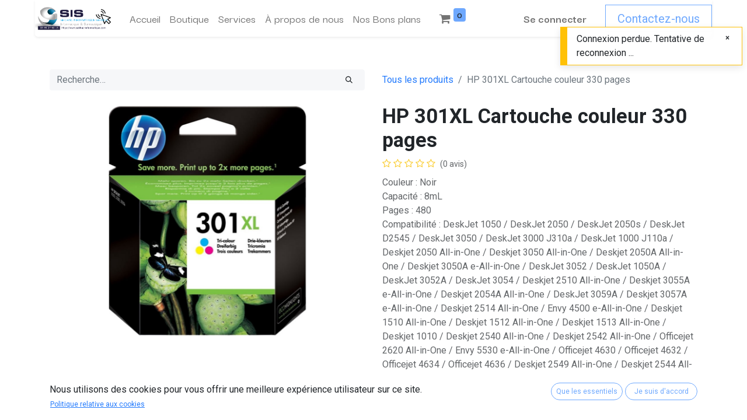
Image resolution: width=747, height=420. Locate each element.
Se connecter (555, 18)
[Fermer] (727, 37)
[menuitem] (145, 18)
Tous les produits (417, 79)
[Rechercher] (349, 79)
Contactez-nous (658, 19)
